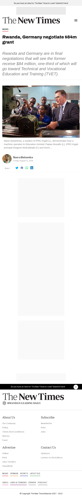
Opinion (14, 473)
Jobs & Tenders (18, 482)
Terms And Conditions (13, 431)
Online (5, 453)
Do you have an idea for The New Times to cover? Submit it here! (41, 3)
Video (5, 482)
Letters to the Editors (52, 457)
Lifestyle (35, 473)
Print (43, 427)
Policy (5, 427)
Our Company (9, 423)
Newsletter (46, 423)
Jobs (43, 431)
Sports (24, 473)
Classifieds (7, 466)
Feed (4, 440)
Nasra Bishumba (23, 157)
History (5, 436)
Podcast (42, 482)
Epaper (32, 482)
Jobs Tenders (9, 461)
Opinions (45, 453)
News (5, 29)
